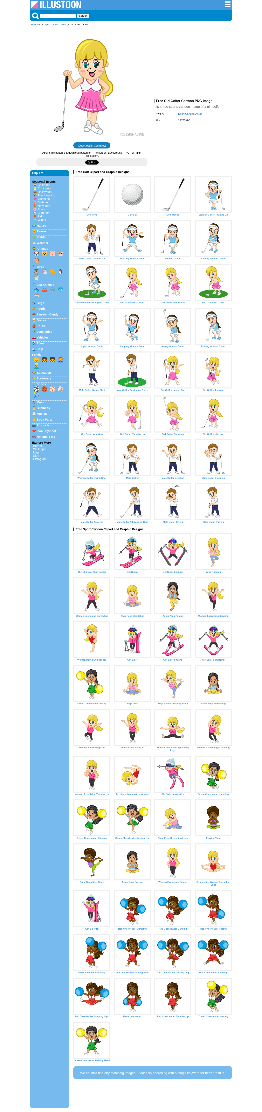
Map (36, 452)
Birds (40, 266)
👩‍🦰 (60, 359)
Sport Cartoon (52, 24)
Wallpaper (39, 449)
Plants (41, 237)
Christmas (44, 188)
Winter (42, 219)
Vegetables (44, 331)
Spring (42, 209)
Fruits (41, 326)
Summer (43, 213)
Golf (63, 24)
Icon (40, 431)
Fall (40, 216)
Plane (40, 343)
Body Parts (44, 419)
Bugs (40, 303)
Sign (36, 455)
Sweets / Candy (47, 314)
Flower (41, 231)
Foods (41, 308)
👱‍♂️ (36, 366)
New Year (44, 206)
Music (41, 402)
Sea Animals (45, 284)
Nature (41, 225)
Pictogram (40, 459)
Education (44, 372)
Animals (42, 248)
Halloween (44, 192)
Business (43, 408)
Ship (40, 349)
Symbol (50, 431)
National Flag (46, 436)
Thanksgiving (46, 195)
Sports (41, 384)
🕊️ (36, 278)
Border (37, 446)
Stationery (44, 378)
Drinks (41, 320)
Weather (42, 243)
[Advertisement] (192, 63)
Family (37, 354)
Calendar (44, 185)
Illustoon (35, 24)
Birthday (43, 202)
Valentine (44, 199)
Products (43, 425)
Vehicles (43, 337)
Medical (42, 413)
